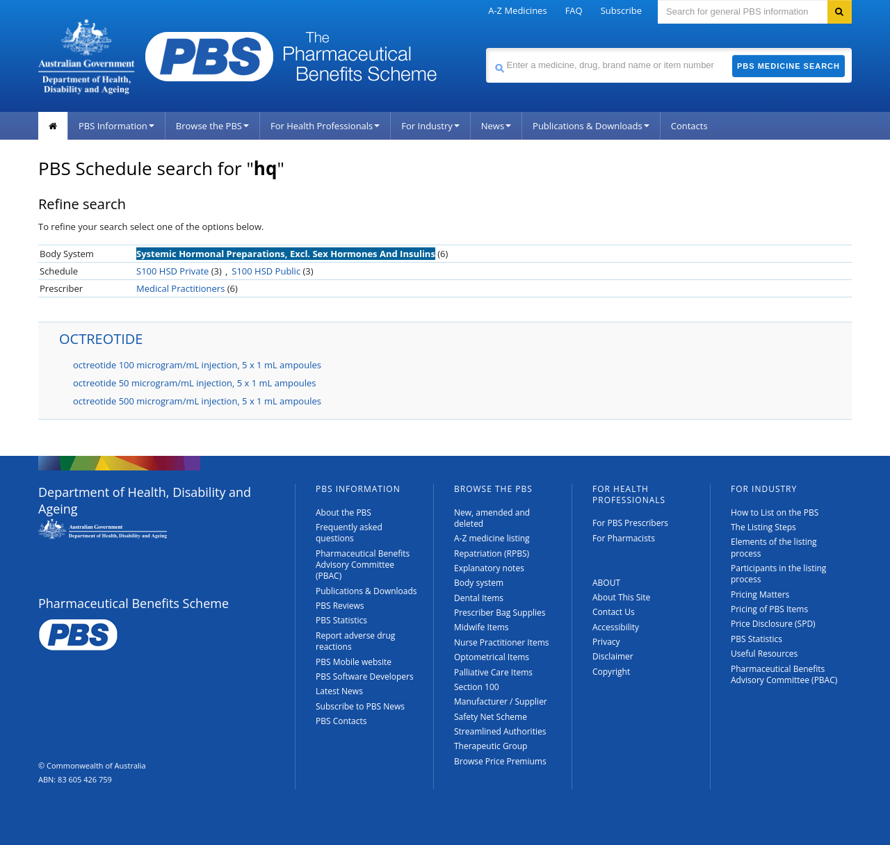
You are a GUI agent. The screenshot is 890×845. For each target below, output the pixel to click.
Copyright (611, 672)
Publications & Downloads (591, 126)
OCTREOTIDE (101, 338)
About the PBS (343, 512)
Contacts (689, 126)
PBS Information (116, 126)
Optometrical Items (491, 657)
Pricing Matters (760, 594)
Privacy (606, 642)
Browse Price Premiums (500, 761)
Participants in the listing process (778, 573)
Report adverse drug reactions (355, 641)
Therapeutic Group (490, 746)
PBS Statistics (341, 620)
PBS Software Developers (365, 676)
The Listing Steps (763, 527)
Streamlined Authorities (500, 731)
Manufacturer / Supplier (500, 701)
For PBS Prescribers (630, 523)
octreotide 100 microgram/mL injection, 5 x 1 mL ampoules (197, 365)
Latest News (339, 691)
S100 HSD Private (172, 271)
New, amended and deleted (492, 518)
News (496, 126)
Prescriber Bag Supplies (500, 612)
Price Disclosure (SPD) (773, 624)
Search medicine (485, 47)
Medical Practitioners (180, 288)
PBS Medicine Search (788, 66)
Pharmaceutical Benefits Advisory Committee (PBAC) (363, 565)
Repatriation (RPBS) (491, 553)
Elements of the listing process (774, 547)
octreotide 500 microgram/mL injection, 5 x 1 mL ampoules (197, 401)
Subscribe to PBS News (360, 706)
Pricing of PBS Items (769, 609)
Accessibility (615, 627)
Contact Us (613, 612)
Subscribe (621, 10)
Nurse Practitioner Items (501, 642)
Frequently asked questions (349, 532)
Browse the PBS (212, 126)
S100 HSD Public (266, 271)
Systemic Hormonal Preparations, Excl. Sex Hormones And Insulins (285, 253)
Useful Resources (764, 653)
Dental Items (478, 598)
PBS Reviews (340, 606)
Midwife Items (481, 627)
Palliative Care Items (493, 672)
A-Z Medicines (517, 10)
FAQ (574, 10)
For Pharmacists (623, 538)
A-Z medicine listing (492, 538)
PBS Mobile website (353, 662)
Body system (478, 583)
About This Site (621, 597)
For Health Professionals (325, 126)
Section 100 (476, 687)
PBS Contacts (341, 721)
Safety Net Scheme (490, 717)
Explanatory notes (489, 568)
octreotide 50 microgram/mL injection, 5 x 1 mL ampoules (194, 383)
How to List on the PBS (774, 512)
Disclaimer (612, 656)
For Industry (430, 126)
